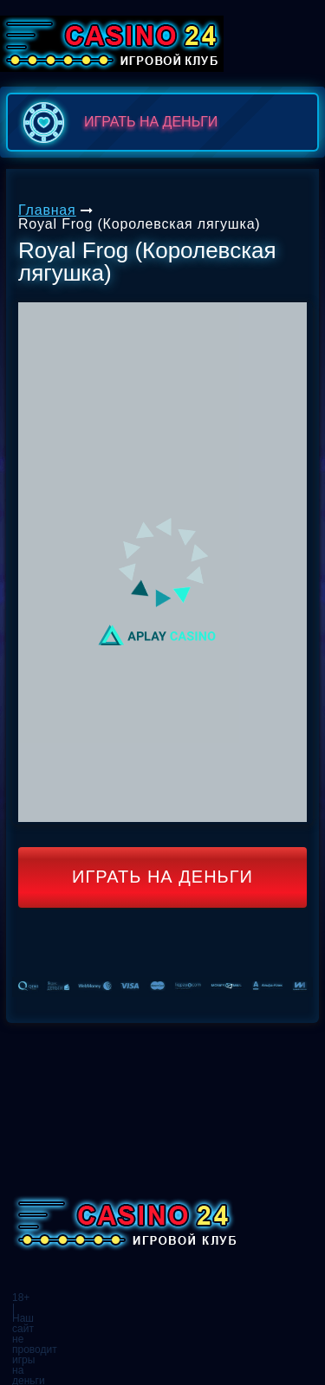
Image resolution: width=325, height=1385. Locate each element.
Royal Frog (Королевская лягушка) (139, 224)
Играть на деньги (162, 876)
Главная (47, 210)
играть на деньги (117, 122)
